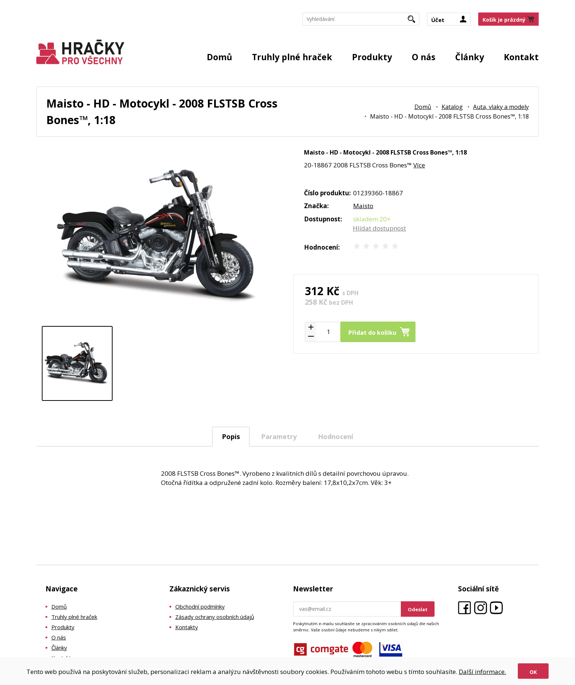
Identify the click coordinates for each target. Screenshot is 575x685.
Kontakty (186, 627)
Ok (533, 671)
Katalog (452, 107)
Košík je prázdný (504, 19)
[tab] (231, 437)
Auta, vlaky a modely (501, 107)
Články (469, 57)
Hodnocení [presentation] (335, 436)
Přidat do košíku (372, 333)
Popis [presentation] (231, 436)
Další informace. (482, 671)
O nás (423, 57)
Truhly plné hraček (292, 57)
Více (419, 165)
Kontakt (521, 57)
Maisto (363, 206)
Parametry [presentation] (279, 436)
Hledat (414, 21)
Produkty (372, 57)
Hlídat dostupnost (379, 228)
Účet (437, 19)
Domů (219, 57)
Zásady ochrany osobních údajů (214, 616)
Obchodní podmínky (200, 606)
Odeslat (418, 609)
